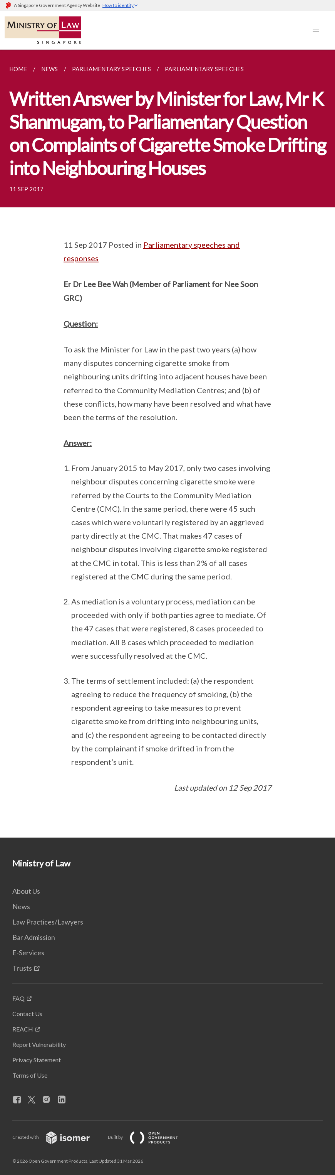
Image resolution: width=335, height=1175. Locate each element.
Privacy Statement (36, 1059)
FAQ (18, 998)
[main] (167, 444)
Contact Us (27, 1013)
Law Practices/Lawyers (47, 922)
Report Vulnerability (39, 1044)
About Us (26, 891)
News (21, 906)
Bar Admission (33, 937)
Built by (149, 1137)
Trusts (22, 968)
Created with (57, 1137)
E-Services (28, 952)
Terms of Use (29, 1075)
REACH (22, 1029)
